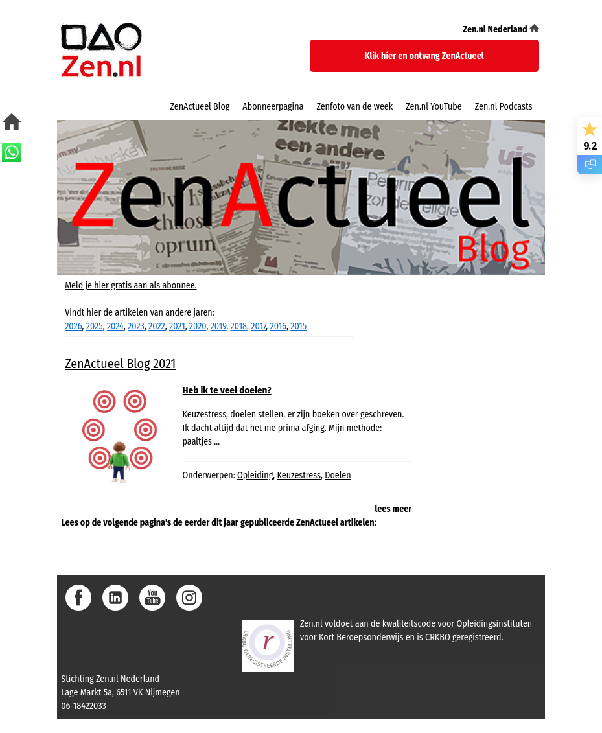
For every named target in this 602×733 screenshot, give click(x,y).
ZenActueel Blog (199, 106)
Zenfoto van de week (354, 106)
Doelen (338, 475)
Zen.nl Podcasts (504, 106)
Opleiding (255, 475)
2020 (198, 326)
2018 (239, 326)
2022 (156, 326)
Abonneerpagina (272, 106)
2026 (73, 326)
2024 (115, 326)
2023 (136, 326)
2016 (278, 326)
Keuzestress (299, 475)
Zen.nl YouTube (433, 106)
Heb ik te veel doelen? (227, 390)
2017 (258, 326)
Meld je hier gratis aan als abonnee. (130, 285)
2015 (298, 326)
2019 (219, 326)
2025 (94, 326)
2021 (177, 326)
